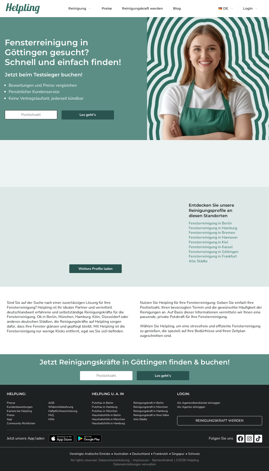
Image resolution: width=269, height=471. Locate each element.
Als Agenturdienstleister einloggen (198, 403)
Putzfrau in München (104, 411)
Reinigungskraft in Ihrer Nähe (151, 415)
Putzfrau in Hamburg (104, 407)
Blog (177, 8)
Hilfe (51, 419)
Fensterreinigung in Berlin (210, 223)
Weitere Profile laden (95, 268)
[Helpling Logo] (23, 8)
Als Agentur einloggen (191, 407)
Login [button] (248, 8)
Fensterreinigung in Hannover (213, 237)
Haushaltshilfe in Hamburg (108, 423)
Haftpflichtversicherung (62, 411)
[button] (226, 8)
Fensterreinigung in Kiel (208, 242)
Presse (11, 403)
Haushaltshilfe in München (108, 419)
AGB (51, 403)
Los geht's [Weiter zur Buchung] (88, 114)
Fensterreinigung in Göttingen (213, 251)
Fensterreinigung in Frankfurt (213, 256)
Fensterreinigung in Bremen (212, 232)
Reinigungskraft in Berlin (148, 403)
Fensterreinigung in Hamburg (213, 228)
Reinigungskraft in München (150, 407)
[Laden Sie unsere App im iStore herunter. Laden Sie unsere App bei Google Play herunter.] (88, 438)
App (9, 419)
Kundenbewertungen (20, 407)
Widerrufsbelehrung (60, 407)
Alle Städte (198, 261)
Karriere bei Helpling (19, 411)
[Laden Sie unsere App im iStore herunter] (61, 438)
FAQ (51, 415)
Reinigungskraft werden (142, 8)
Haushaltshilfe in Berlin (106, 415)
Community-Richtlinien (21, 423)
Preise (107, 8)
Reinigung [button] (77, 8)
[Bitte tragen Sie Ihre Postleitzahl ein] (31, 114)
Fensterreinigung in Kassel (211, 247)
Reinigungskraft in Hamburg (150, 411)
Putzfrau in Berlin (102, 403)
